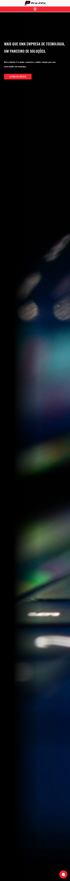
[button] (35, 9)
